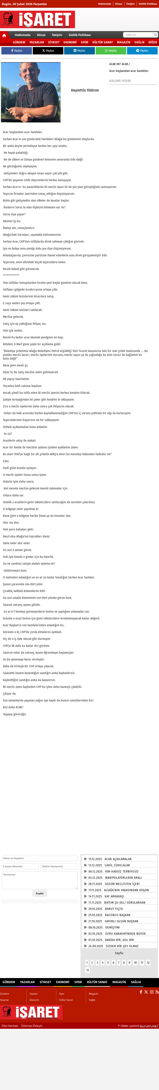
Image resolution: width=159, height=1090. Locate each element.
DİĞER (152, 42)
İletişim (130, 4)
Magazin (123, 42)
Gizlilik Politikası (148, 4)
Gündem (19, 42)
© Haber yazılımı (138, 1023)
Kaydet (40, 891)
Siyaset (53, 42)
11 (142, 960)
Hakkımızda (104, 4)
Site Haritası (10, 1023)
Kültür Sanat (102, 42)
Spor (84, 42)
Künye (118, 4)
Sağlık (139, 42)
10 (135, 960)
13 (87, 968)
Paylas (16, 50)
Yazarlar (36, 42)
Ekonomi (70, 42)
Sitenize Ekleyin (31, 1023)
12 (148, 960)
